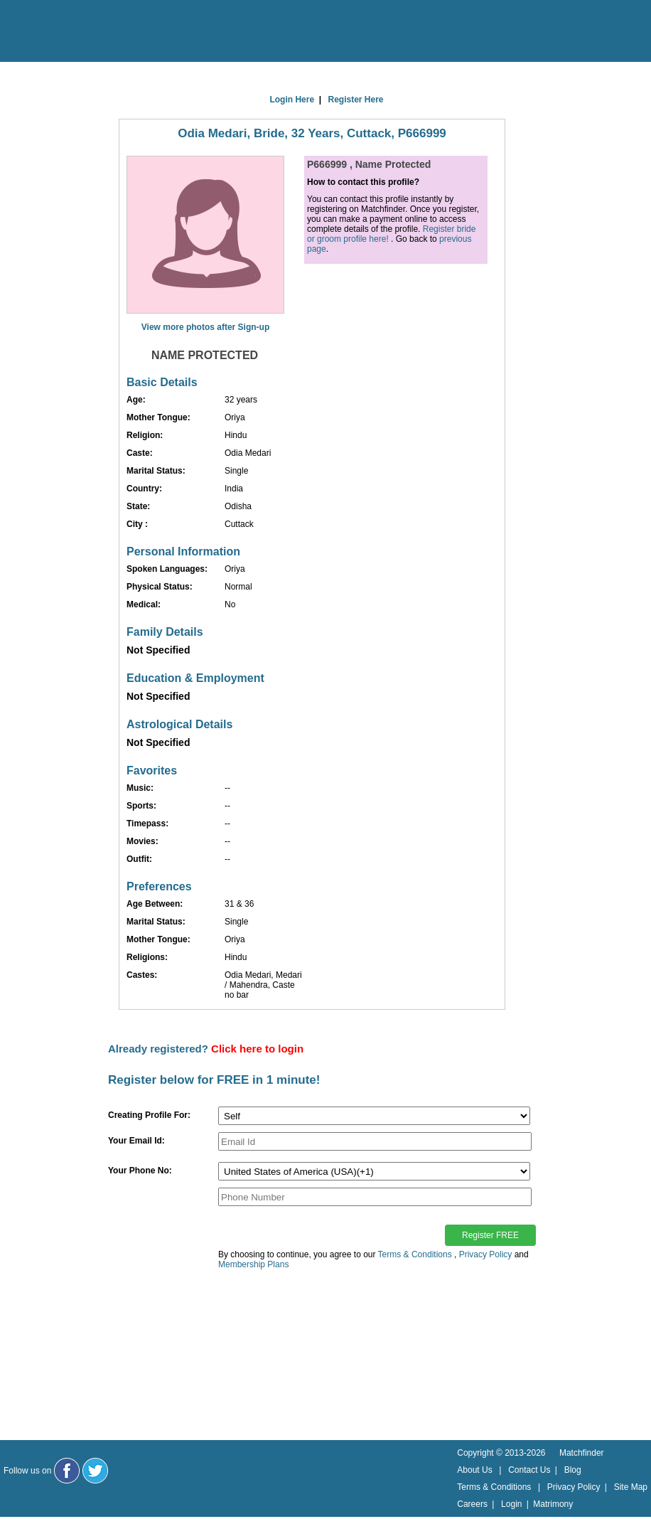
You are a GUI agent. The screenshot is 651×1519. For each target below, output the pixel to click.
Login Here (291, 100)
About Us (474, 1470)
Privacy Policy (485, 1254)
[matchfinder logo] (72, 32)
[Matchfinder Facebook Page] (67, 1470)
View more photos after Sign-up (205, 327)
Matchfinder (581, 1453)
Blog (572, 1470)
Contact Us (529, 1470)
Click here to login (257, 1049)
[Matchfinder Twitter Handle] (95, 1470)
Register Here (356, 100)
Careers (472, 1504)
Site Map (630, 1487)
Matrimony (553, 1504)
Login (511, 1504)
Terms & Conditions (415, 1254)
